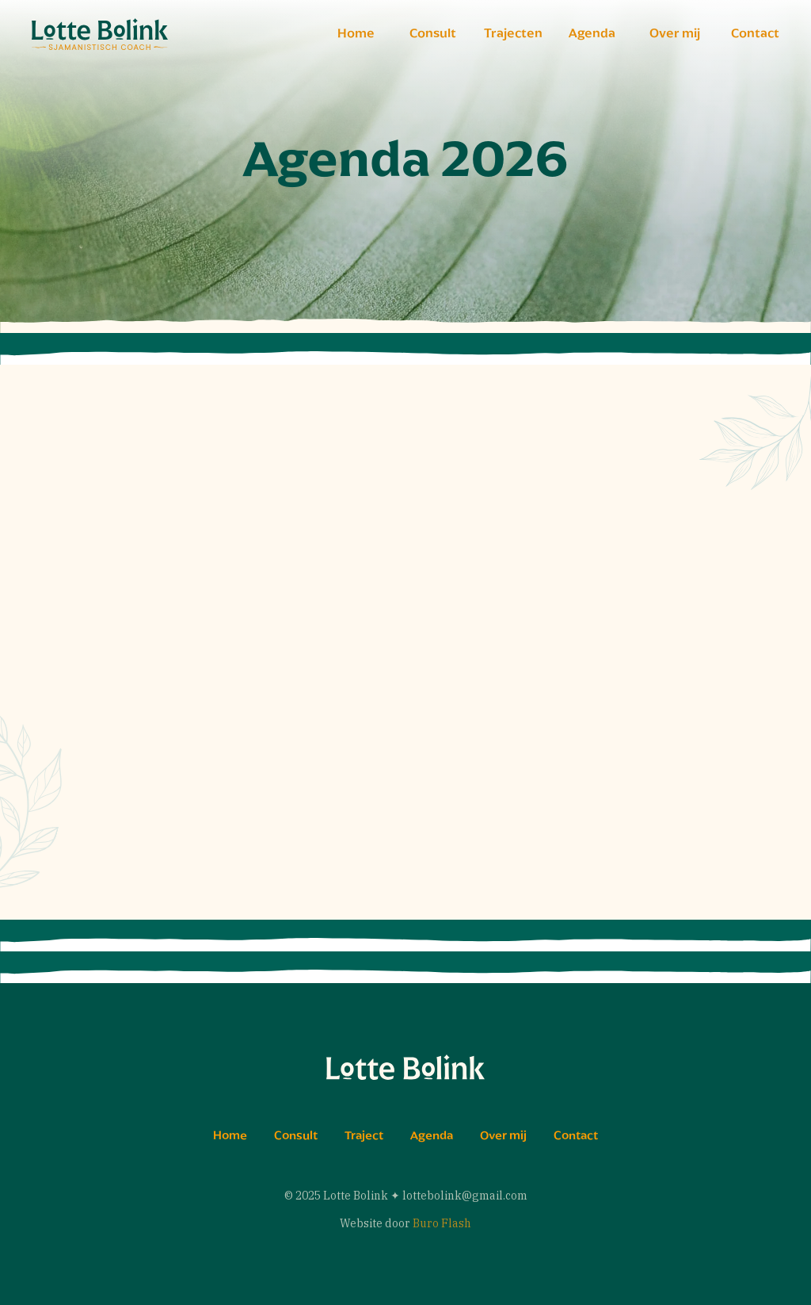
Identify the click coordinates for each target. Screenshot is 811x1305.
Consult (432, 32)
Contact (755, 32)
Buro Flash (442, 1223)
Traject (364, 1135)
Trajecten (513, 32)
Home (356, 32)
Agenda (592, 32)
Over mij (674, 32)
